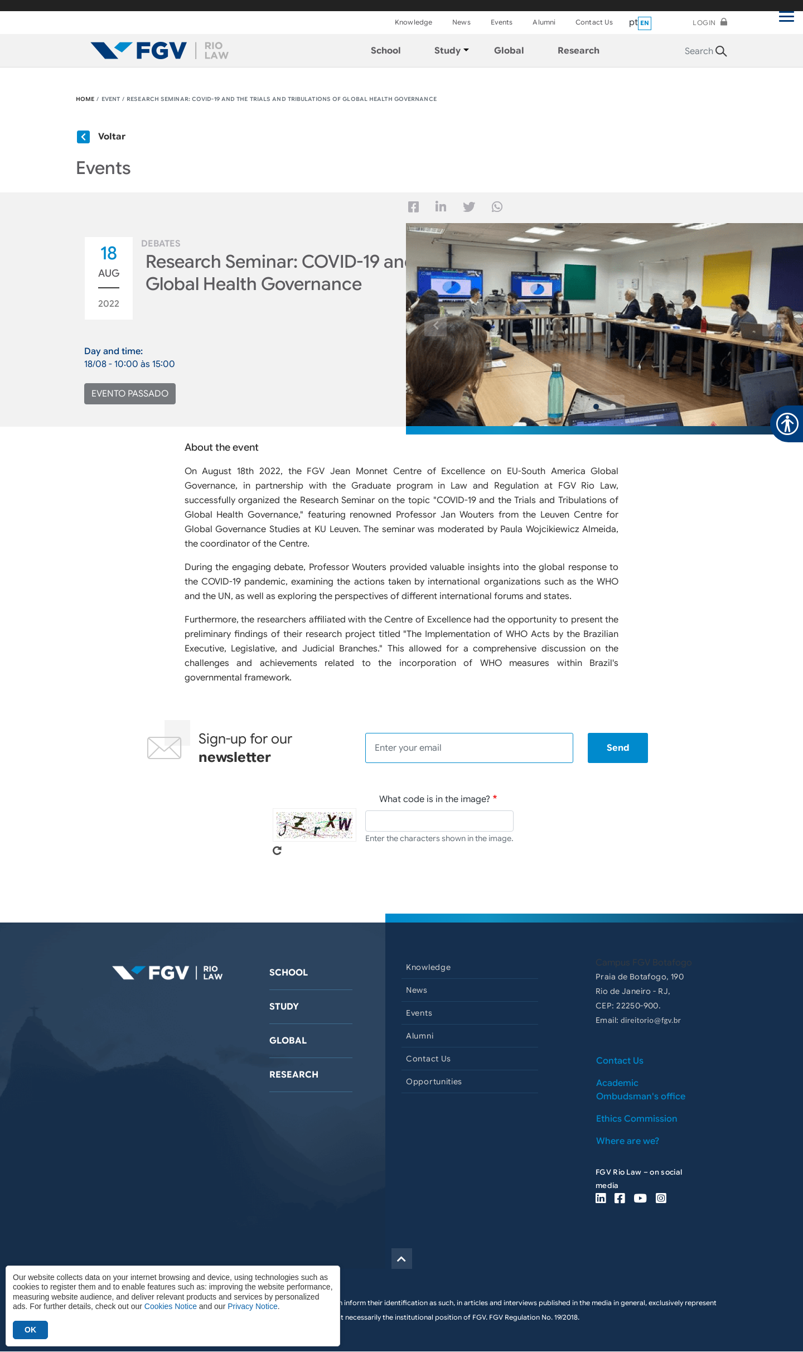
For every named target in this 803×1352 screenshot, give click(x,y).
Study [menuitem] (447, 50)
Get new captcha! (277, 850)
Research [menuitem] (578, 50)
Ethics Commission (637, 1118)
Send (618, 748)
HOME (85, 99)
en (645, 23)
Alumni (544, 22)
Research (293, 1074)
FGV (389, 5)
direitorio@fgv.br (651, 1020)
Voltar (111, 136)
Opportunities (434, 1081)
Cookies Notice (170, 1306)
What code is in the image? (434, 799)
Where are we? (627, 1141)
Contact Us (594, 22)
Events (502, 22)
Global (288, 1040)
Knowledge (413, 22)
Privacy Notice (252, 1306)
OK (30, 1329)
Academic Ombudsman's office (640, 1090)
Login (704, 22)
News (461, 22)
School (288, 972)
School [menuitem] (386, 50)
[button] (436, 325)
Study (284, 1006)
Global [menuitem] (509, 50)
